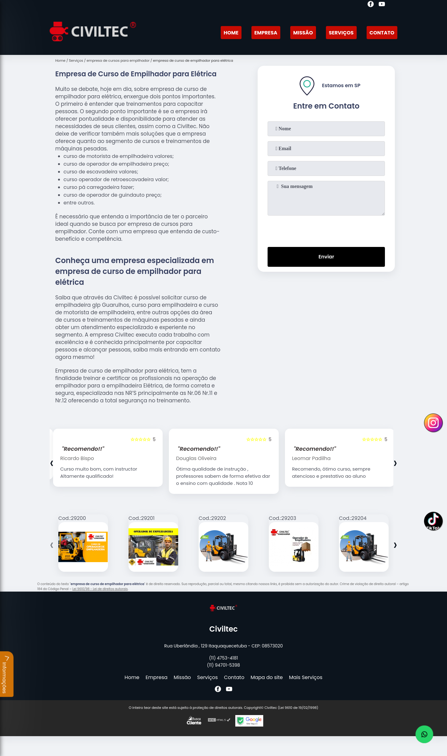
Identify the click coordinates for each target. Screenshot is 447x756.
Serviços (341, 32)
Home (231, 32)
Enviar (326, 256)
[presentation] (326, 230)
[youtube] (382, 5)
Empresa (265, 32)
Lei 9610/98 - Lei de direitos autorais (100, 589)
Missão (303, 32)
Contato (381, 32)
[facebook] (371, 5)
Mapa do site (267, 677)
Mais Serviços (306, 677)
